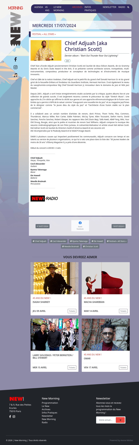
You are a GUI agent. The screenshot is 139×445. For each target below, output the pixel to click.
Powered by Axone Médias (121, 440)
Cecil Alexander (58, 241)
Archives (77, 7)
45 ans (47, 9)
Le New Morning (58, 9)
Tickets (72, 311)
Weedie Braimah (70, 246)
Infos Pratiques (49, 412)
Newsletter (109, 7)
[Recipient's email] (106, 420)
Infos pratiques (90, 9)
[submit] (120, 420)
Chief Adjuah (39, 241)
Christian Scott (90, 246)
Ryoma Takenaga (78, 241)
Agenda (38, 7)
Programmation (50, 402)
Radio (121, 7)
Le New (45, 406)
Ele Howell (97, 241)
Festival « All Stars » (116, 241)
